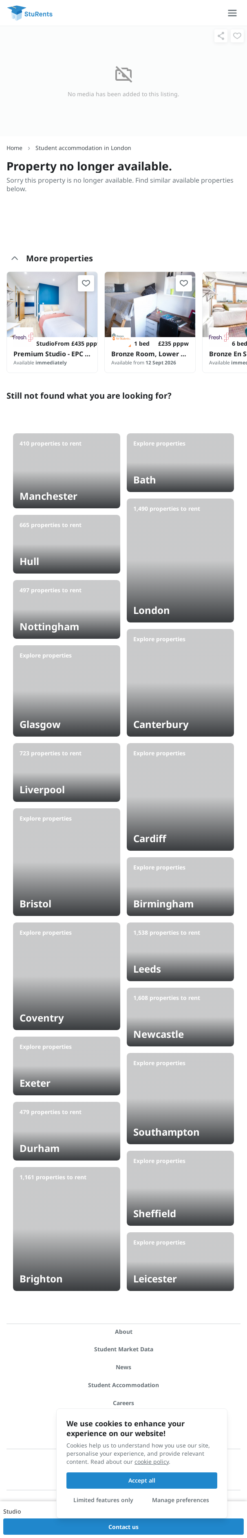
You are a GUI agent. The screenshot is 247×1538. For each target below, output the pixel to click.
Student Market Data (123, 1349)
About (123, 1331)
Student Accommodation (123, 1385)
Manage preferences (180, 1500)
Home (14, 148)
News (123, 1367)
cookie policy (152, 1461)
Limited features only (103, 1500)
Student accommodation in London (83, 148)
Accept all (141, 1480)
